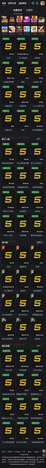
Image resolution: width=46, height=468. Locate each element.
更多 (39, 139)
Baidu (10, 452)
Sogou (36, 452)
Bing (29, 452)
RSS (3, 452)
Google (17, 452)
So (24, 452)
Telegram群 (24, 454)
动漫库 (29, 10)
